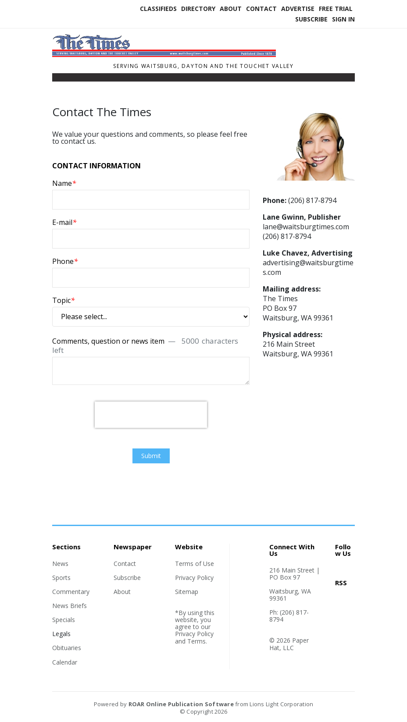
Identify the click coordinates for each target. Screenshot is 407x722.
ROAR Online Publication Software (181, 704)
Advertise (297, 8)
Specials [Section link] (63, 619)
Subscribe (311, 19)
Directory (198, 8)
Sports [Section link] (61, 577)
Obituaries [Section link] (66, 648)
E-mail (64, 222)
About (231, 8)
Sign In (343, 19)
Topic (63, 300)
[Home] (164, 54)
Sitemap (186, 591)
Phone (65, 261)
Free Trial (336, 8)
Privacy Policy (194, 577)
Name (64, 183)
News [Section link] (60, 563)
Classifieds (158, 8)
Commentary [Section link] (70, 591)
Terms (196, 641)
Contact (261, 8)
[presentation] (151, 415)
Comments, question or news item (145, 345)
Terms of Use (194, 563)
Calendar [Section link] (64, 662)
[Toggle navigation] (58, 79)
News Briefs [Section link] (69, 605)
